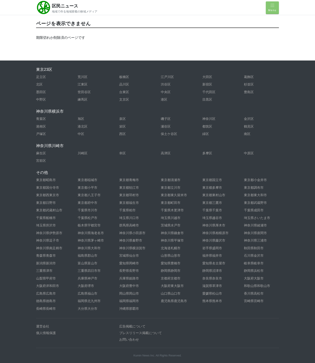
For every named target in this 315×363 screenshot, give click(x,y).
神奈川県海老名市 (91, 233)
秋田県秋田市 (254, 248)
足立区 (41, 77)
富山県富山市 (87, 263)
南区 (247, 134)
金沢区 (249, 119)
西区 (122, 134)
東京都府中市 (87, 203)
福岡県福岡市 (129, 301)
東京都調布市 (254, 187)
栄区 (122, 126)
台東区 (124, 92)
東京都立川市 (170, 187)
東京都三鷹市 (212, 203)
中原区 (249, 153)
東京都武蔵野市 (255, 203)
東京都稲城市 (87, 180)
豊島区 (249, 92)
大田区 (207, 77)
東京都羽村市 (129, 195)
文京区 (124, 99)
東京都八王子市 (89, 195)
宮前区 (41, 160)
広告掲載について (132, 326)
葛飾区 (249, 77)
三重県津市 (44, 270)
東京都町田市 (170, 203)
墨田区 (41, 92)
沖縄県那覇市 (129, 308)
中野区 (41, 99)
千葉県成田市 (254, 210)
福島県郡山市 (87, 255)
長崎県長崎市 (46, 308)
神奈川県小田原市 (132, 233)
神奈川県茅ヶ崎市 (91, 240)
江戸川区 (167, 77)
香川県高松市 (254, 293)
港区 (164, 99)
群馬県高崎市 (129, 225)
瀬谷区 (166, 126)
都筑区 (207, 126)
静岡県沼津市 (212, 270)
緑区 (205, 134)
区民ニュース (65, 6)
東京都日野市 (46, 203)
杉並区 (249, 84)
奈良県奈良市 (212, 278)
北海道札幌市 (170, 248)
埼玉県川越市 (170, 218)
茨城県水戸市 (170, 225)
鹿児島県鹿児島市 (174, 301)
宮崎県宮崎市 (254, 301)
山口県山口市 (170, 293)
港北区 (83, 126)
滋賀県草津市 (212, 286)
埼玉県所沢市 (46, 225)
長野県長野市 (129, 270)
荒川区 (83, 77)
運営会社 (42, 326)
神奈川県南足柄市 (49, 248)
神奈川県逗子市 (47, 240)
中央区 (166, 92)
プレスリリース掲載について (140, 333)
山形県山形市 (170, 255)
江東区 (83, 84)
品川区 (124, 84)
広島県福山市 (87, 293)
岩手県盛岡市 (212, 248)
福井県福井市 (212, 255)
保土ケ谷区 (169, 134)
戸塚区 (41, 134)
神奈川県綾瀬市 (255, 225)
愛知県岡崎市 (129, 263)
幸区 (122, 153)
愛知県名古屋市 (213, 263)
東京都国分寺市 (47, 187)
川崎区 (83, 153)
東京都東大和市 (255, 195)
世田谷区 (84, 92)
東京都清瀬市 (170, 180)
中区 (81, 134)
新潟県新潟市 (46, 263)
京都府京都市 (170, 278)
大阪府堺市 (86, 286)
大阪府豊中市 (129, 286)
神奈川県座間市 (255, 233)
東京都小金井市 (255, 180)
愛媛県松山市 (212, 293)
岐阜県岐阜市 (254, 263)
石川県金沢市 (254, 255)
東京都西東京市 (47, 195)
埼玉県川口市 (129, 218)
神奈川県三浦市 (255, 240)
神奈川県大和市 (89, 248)
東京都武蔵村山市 (49, 210)
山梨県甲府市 (46, 278)
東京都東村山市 (213, 195)
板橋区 (124, 77)
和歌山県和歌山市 (257, 286)
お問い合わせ (129, 339)
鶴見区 (249, 126)
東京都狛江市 (129, 187)
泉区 (122, 119)
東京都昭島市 (46, 180)
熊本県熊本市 (212, 301)
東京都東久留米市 (174, 195)
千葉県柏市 (127, 210)
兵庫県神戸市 (87, 278)
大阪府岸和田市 (47, 286)
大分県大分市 (87, 308)
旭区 (81, 119)
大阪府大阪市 (254, 278)
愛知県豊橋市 (170, 263)
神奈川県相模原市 (215, 233)
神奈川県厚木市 (213, 225)
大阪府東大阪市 (172, 286)
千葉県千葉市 (212, 210)
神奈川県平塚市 (172, 240)
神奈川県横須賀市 (132, 248)
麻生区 (41, 153)
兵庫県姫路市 (129, 278)
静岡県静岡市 (170, 270)
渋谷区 (166, 84)
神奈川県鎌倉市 (172, 233)
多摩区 (207, 153)
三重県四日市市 (89, 270)
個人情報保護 (46, 333)
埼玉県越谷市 (212, 218)
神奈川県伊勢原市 (49, 233)
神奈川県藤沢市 (213, 240)
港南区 (41, 126)
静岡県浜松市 (254, 270)
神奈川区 (208, 119)
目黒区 (207, 99)
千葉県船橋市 (46, 218)
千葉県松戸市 (87, 218)
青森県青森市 (46, 255)
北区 (39, 84)
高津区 (166, 153)
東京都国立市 (212, 180)
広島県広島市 (46, 293)
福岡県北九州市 (89, 301)
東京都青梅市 (129, 180)
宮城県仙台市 (129, 255)
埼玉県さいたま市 (257, 218)
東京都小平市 (87, 187)
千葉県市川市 (87, 210)
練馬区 (83, 99)
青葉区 (41, 119)
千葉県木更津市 (172, 210)
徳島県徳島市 (46, 301)
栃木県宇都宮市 (89, 225)
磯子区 (166, 119)
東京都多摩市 (212, 187)
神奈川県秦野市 (130, 240)
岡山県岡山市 (129, 293)
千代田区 (208, 92)
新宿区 (207, 84)
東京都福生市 (129, 203)
